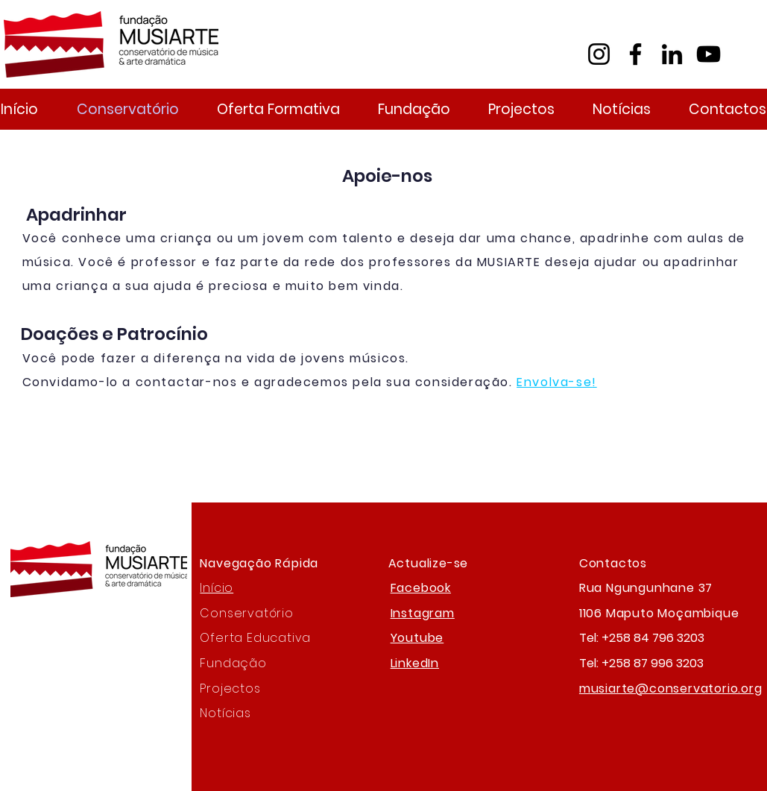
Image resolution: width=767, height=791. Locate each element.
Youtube (417, 637)
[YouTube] (708, 54)
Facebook (421, 587)
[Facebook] (635, 54)
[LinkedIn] (671, 54)
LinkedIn (415, 663)
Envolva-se (554, 382)
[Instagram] (598, 54)
